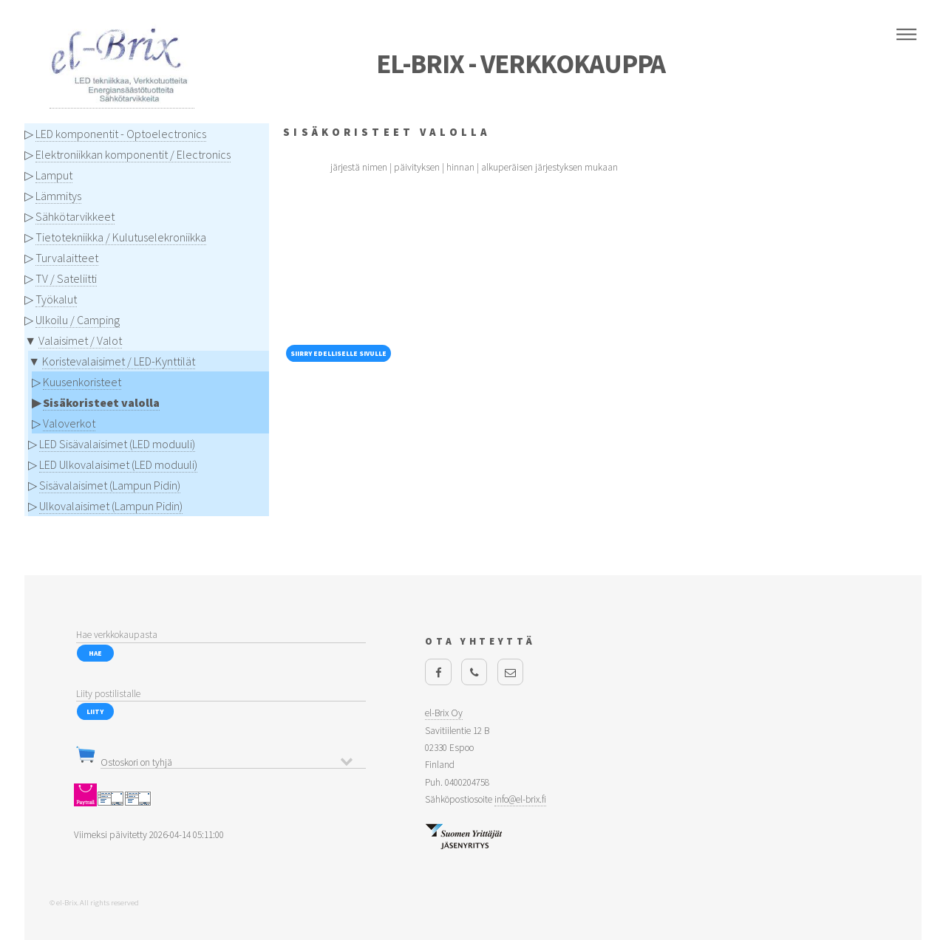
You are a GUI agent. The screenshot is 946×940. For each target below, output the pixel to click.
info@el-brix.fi (520, 799)
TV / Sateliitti (66, 278)
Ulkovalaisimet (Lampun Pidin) (111, 505)
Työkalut (56, 299)
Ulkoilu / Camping (77, 319)
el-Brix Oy (444, 713)
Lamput (53, 175)
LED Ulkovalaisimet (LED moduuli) (118, 464)
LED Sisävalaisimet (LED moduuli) (117, 443)
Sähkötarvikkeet (75, 216)
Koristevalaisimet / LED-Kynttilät (118, 361)
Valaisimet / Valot (80, 340)
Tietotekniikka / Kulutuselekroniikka (120, 237)
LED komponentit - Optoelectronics (120, 133)
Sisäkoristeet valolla (101, 402)
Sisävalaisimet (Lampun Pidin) (109, 485)
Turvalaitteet (66, 257)
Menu (906, 34)
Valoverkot (69, 423)
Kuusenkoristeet (82, 381)
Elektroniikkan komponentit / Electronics (133, 154)
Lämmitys (58, 195)
